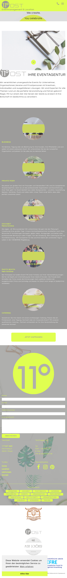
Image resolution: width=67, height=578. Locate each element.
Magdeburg (11, 494)
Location (5, 469)
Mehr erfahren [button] (27, 567)
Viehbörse (12, 491)
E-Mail (4, 403)
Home (4, 466)
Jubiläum (21, 500)
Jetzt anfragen (33, 337)
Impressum (61, 573)
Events (25, 494)
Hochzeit (26, 491)
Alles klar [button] (24, 574)
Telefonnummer (8, 410)
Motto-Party (32, 497)
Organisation (39, 494)
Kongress (34, 500)
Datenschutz (54, 573)
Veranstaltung (49, 497)
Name (4, 395)
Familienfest (55, 494)
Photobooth (40, 491)
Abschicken (11, 436)
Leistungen (6, 472)
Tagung (47, 500)
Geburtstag (16, 497)
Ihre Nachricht (8, 417)
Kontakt (5, 475)
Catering (55, 491)
